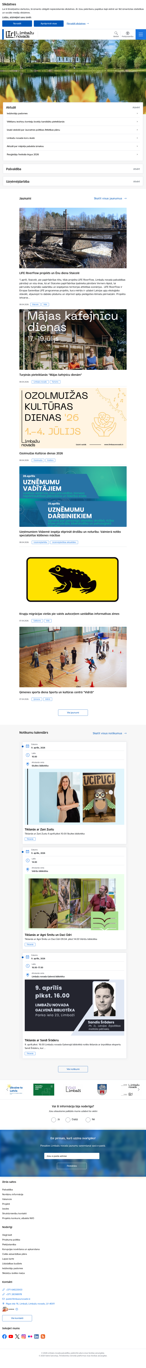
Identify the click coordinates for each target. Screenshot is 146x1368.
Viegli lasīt (7, 1234)
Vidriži (47, 699)
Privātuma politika (11, 1239)
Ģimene (37, 699)
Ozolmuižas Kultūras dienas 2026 (41, 453)
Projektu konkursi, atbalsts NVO (18, 1218)
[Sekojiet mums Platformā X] (17, 1336)
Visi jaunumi (73, 712)
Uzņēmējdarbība (40, 542)
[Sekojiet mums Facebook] (4, 1336)
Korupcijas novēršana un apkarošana (21, 1249)
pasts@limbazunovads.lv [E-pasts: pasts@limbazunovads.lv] (18, 1298)
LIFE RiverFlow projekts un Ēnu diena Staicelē (49, 273)
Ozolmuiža (38, 460)
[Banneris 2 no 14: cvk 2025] (43, 1089)
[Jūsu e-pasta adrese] (71, 1156)
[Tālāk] (138, 1089)
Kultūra (50, 460)
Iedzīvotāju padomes (12, 1268)
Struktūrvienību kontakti (14, 1213)
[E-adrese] (8, 1309)
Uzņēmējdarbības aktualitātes (64, 542)
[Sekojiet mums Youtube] (11, 1336)
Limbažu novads (40, 382)
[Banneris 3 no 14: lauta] (73, 1089)
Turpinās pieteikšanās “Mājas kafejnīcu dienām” (50, 375)
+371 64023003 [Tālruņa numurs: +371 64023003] (14, 1289)
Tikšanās (30, 839)
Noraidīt (17, 23)
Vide (45, 304)
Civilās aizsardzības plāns (14, 1254)
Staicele (35, 304)
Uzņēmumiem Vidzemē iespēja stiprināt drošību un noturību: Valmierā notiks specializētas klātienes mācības (70, 533)
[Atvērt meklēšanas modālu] (116, 34)
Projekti (6, 1203)
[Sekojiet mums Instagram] (23, 1336)
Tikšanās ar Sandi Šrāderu (42, 1040)
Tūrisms (55, 382)
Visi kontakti (17, 1318)
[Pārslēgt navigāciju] (141, 34)
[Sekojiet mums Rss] (43, 1336)
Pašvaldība (7, 1189)
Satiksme (37, 621)
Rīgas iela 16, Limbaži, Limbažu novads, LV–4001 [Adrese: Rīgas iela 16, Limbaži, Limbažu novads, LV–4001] (30, 1303)
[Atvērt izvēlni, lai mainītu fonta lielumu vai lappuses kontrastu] (127, 34)
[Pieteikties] (72, 1166)
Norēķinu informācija (12, 1194)
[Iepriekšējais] (7, 1089)
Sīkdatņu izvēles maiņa (13, 1273)
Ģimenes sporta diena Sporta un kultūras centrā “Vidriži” (56, 692)
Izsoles (5, 1208)
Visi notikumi (73, 1069)
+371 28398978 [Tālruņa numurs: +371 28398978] (14, 1294)
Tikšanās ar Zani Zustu (39, 829)
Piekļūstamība (9, 1244)
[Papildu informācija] (17, 1309)
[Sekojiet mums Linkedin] (36, 1336)
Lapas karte (8, 1258)
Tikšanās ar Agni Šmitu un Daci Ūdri (48, 935)
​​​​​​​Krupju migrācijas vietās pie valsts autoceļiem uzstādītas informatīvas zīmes (69, 614)
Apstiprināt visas (49, 23)
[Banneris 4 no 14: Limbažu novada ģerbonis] (102, 1089)
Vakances (7, 1199)
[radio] (55, 1119)
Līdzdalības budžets (12, 1263)
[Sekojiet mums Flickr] (30, 1336)
